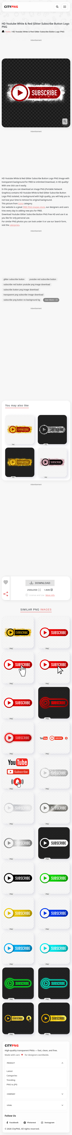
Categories (12, 1075)
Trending (11, 1080)
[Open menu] (65, 7)
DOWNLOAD (40, 583)
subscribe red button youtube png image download (27, 284)
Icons (20, 203)
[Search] (57, 7)
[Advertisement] (36, 49)
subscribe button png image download (21, 289)
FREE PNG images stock (34, 207)
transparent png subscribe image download (23, 295)
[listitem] (12, 1122)
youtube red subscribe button (42, 279)
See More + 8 (51, 300)
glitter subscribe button (14, 279)
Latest (10, 1071)
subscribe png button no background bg (22, 300)
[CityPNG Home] (11, 7)
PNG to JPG (12, 1084)
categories (14, 225)
